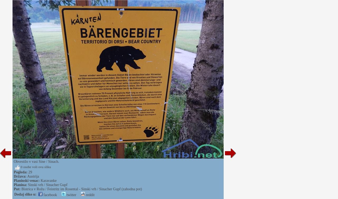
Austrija (33, 176)
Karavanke (49, 181)
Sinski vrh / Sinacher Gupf (47, 185)
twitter (69, 195)
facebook (47, 195)
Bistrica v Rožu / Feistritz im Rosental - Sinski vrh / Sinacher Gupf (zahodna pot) (81, 189)
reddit (88, 195)
